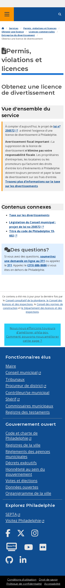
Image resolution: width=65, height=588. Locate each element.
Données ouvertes (22, 487)
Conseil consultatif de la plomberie (25, 300)
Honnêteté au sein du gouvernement (25, 471)
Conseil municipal (22, 372)
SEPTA (11, 514)
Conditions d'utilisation (21, 579)
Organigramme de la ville (28, 493)
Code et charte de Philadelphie (22, 435)
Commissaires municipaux (29, 406)
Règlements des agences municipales (28, 454)
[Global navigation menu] (7, 14)
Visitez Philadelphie (23, 520)
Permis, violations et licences (40, 28)
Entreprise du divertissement (18, 35)
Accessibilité (52, 583)
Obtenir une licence (13, 31)
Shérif (11, 399)
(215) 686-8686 (37, 265)
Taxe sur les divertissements (29, 215)
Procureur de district (24, 385)
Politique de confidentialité (24, 583)
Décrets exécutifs (21, 462)
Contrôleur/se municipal (27, 392)
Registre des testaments (28, 412)
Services (13, 28)
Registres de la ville (23, 445)
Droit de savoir (48, 579)
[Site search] (60, 14)
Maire (11, 366)
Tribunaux (15, 379)
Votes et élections (21, 480)
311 (9, 265)
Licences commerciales (42, 31)
